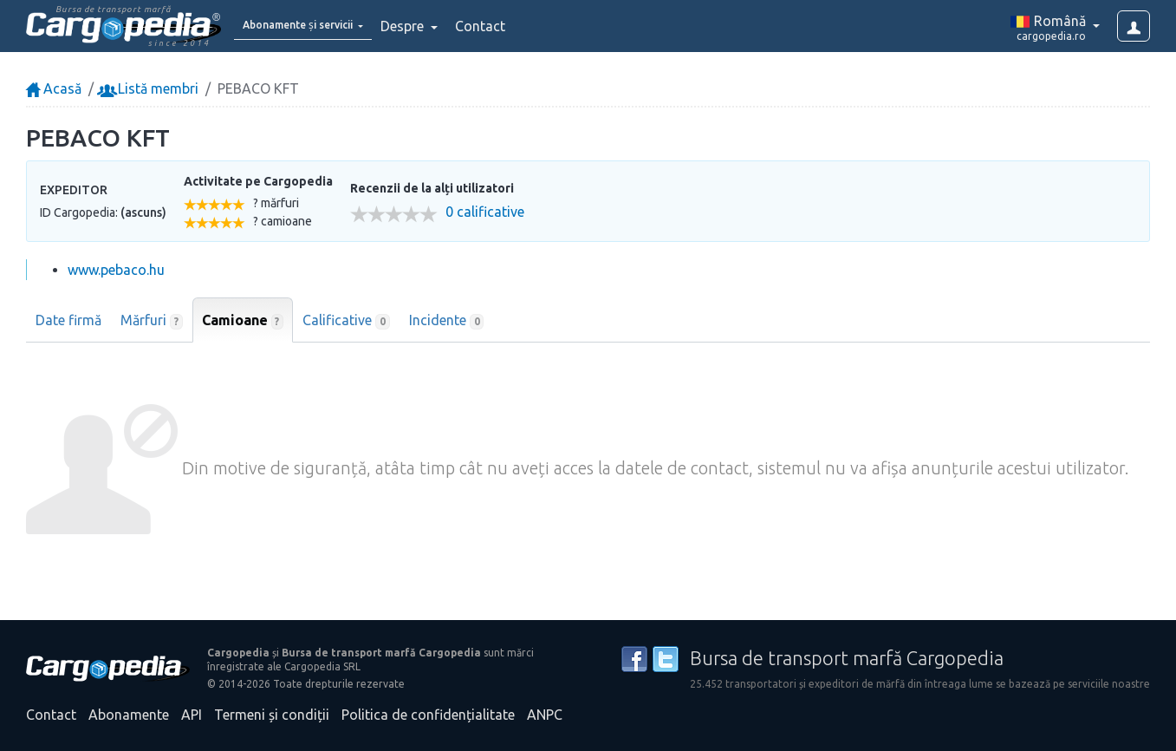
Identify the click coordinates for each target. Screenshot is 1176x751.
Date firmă (68, 320)
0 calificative (484, 212)
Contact (519, 26)
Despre (442, 26)
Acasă (53, 88)
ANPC (544, 714)
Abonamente (128, 714)
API (191, 714)
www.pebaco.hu (116, 270)
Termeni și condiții (271, 714)
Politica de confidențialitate (428, 714)
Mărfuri (151, 321)
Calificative (346, 321)
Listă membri (149, 88)
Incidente (446, 321)
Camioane (243, 321)
